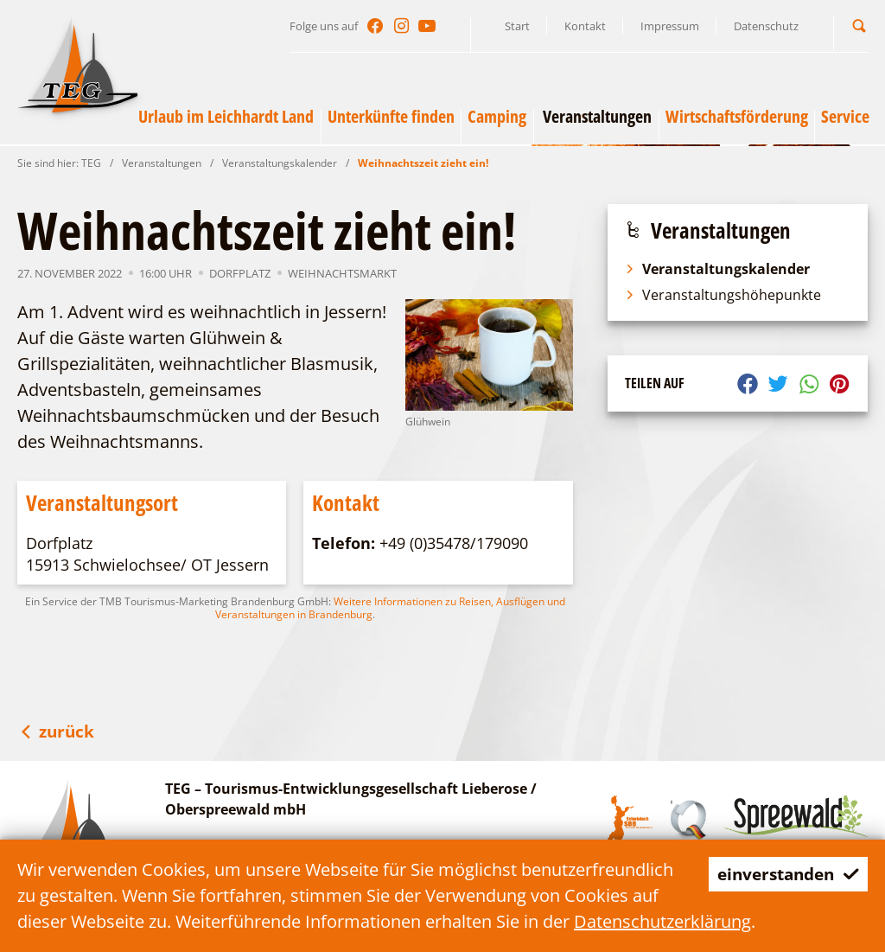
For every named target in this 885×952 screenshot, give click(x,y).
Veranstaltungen (161, 163)
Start (517, 26)
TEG (91, 163)
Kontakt (585, 26)
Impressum (669, 26)
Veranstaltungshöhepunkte (723, 294)
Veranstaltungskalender (279, 163)
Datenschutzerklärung (662, 921)
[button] (859, 25)
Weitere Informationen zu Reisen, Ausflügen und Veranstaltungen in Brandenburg (390, 608)
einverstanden (783, 873)
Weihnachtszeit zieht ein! (423, 163)
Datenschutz (766, 26)
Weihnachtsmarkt (342, 273)
